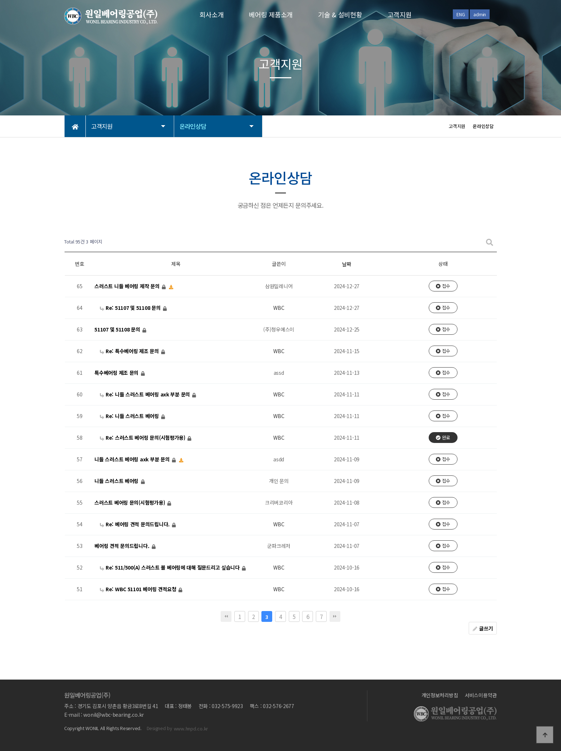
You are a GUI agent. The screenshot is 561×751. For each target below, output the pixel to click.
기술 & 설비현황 (340, 14)
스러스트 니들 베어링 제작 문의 (127, 286)
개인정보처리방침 (439, 695)
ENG (460, 14)
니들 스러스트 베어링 (117, 480)
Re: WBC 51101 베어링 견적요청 (138, 589)
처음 (226, 616)
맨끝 (335, 616)
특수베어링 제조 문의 (117, 372)
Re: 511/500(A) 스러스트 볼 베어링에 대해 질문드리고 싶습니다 (170, 567)
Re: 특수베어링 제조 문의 (130, 351)
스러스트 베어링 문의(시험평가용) (130, 502)
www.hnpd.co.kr (191, 728)
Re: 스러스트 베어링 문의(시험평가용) (143, 437)
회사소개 (211, 14)
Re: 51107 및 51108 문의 (131, 307)
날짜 (346, 264)
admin (479, 14)
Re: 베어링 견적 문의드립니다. (135, 524)
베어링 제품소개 (271, 14)
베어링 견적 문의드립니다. (122, 545)
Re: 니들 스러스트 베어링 (130, 416)
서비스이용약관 (481, 695)
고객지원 (400, 14)
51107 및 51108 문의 (117, 329)
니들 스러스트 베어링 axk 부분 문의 (132, 459)
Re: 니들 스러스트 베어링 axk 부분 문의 (145, 394)
